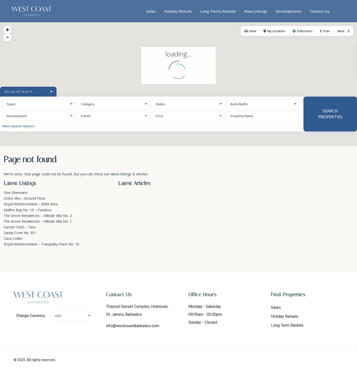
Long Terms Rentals (218, 11)
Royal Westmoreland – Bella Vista (31, 204)
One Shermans (16, 192)
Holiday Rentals (178, 11)
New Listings (255, 11)
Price (159, 116)
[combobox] (38, 104)
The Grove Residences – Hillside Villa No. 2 (38, 215)
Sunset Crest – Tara (19, 227)
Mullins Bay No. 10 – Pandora (27, 210)
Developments (288, 11)
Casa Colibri (13, 238)
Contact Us (319, 11)
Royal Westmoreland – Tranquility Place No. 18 (41, 244)
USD (58, 316)
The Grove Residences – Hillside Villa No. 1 (38, 221)
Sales (151, 11)
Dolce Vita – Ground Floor (24, 198)
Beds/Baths (239, 104)
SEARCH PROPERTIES (330, 113)
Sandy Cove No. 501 (20, 232)
